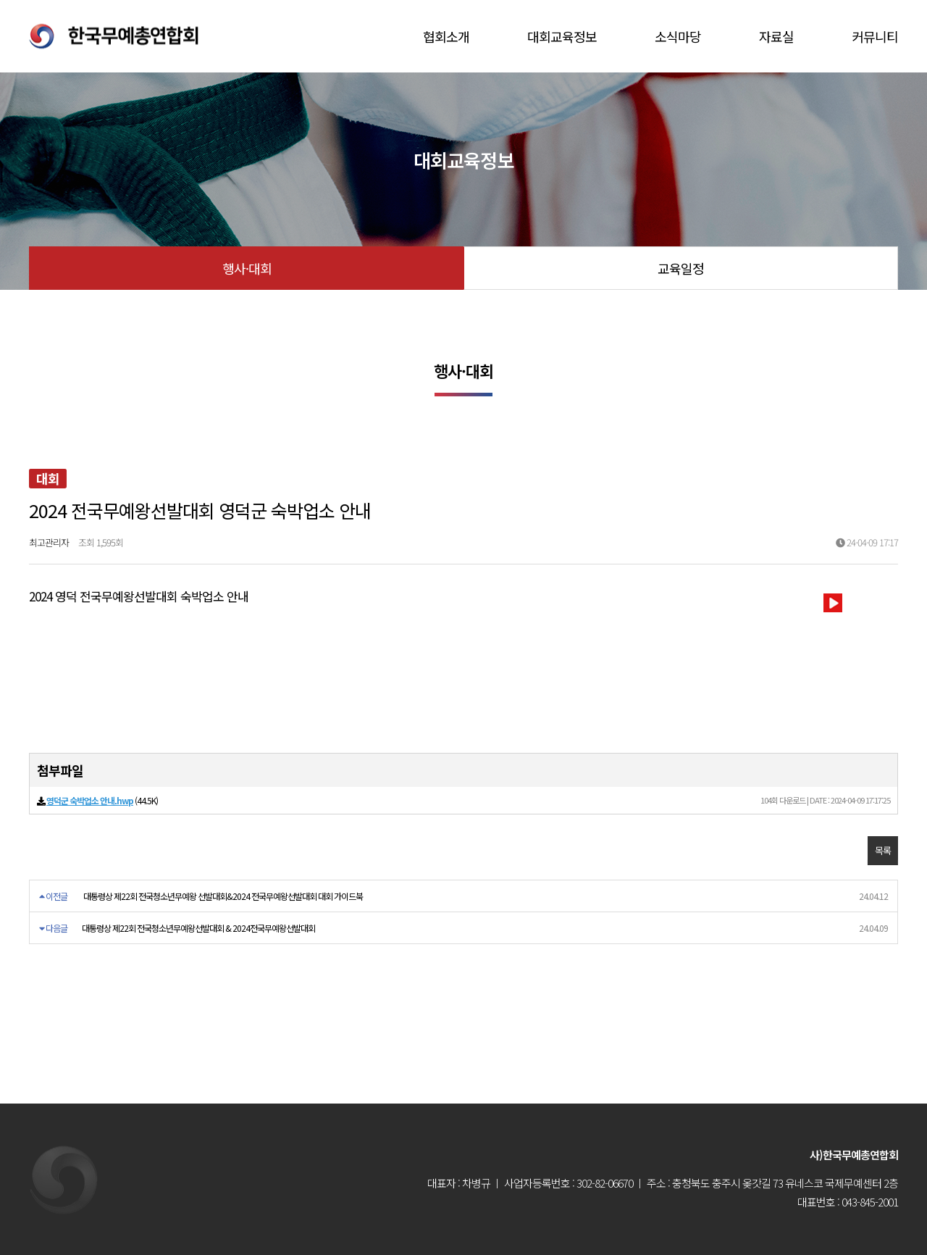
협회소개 (446, 36)
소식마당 (678, 36)
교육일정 (681, 268)
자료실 (776, 36)
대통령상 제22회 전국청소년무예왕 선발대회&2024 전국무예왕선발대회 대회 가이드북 (223, 896)
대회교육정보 (562, 36)
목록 (883, 850)
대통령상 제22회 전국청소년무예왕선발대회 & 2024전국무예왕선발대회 (198, 928)
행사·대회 (247, 268)
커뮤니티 (875, 36)
